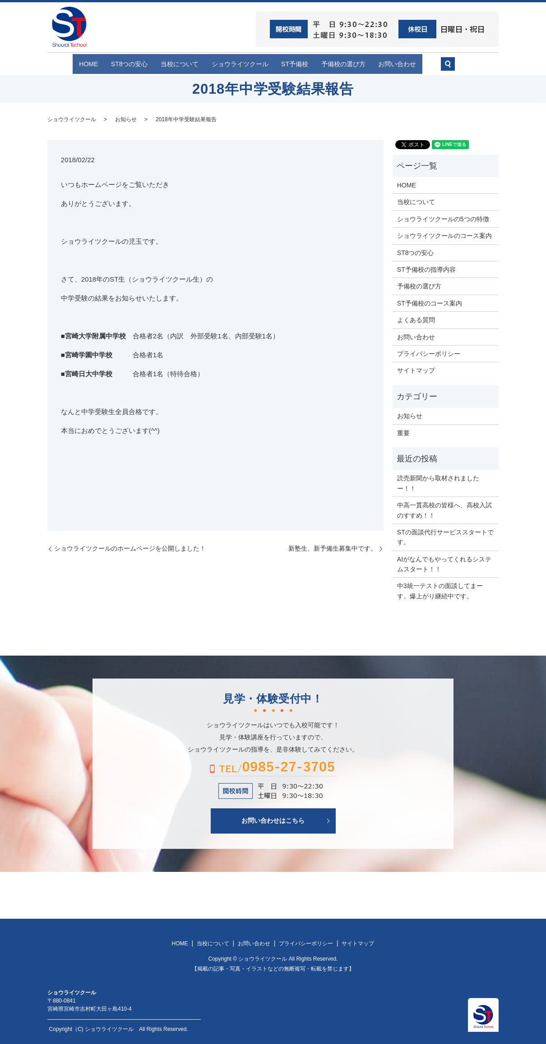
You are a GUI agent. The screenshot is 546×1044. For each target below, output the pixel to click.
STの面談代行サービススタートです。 (445, 536)
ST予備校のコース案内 (429, 302)
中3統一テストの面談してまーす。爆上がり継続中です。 (440, 590)
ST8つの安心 (117, 63)
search (474, 67)
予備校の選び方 (355, 63)
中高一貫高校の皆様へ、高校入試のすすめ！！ (444, 509)
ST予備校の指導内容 (426, 269)
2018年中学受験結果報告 (186, 118)
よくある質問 (416, 319)
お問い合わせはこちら (273, 820)
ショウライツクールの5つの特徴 (443, 218)
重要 (403, 432)
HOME (70, 63)
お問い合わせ (416, 63)
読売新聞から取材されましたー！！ (438, 482)
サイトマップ (416, 370)
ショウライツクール (240, 63)
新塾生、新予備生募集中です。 (332, 548)
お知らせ (126, 118)
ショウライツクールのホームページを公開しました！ (130, 548)
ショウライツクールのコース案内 (444, 235)
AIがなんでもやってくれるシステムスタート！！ (444, 563)
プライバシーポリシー (428, 353)
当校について (174, 63)
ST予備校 (301, 63)
